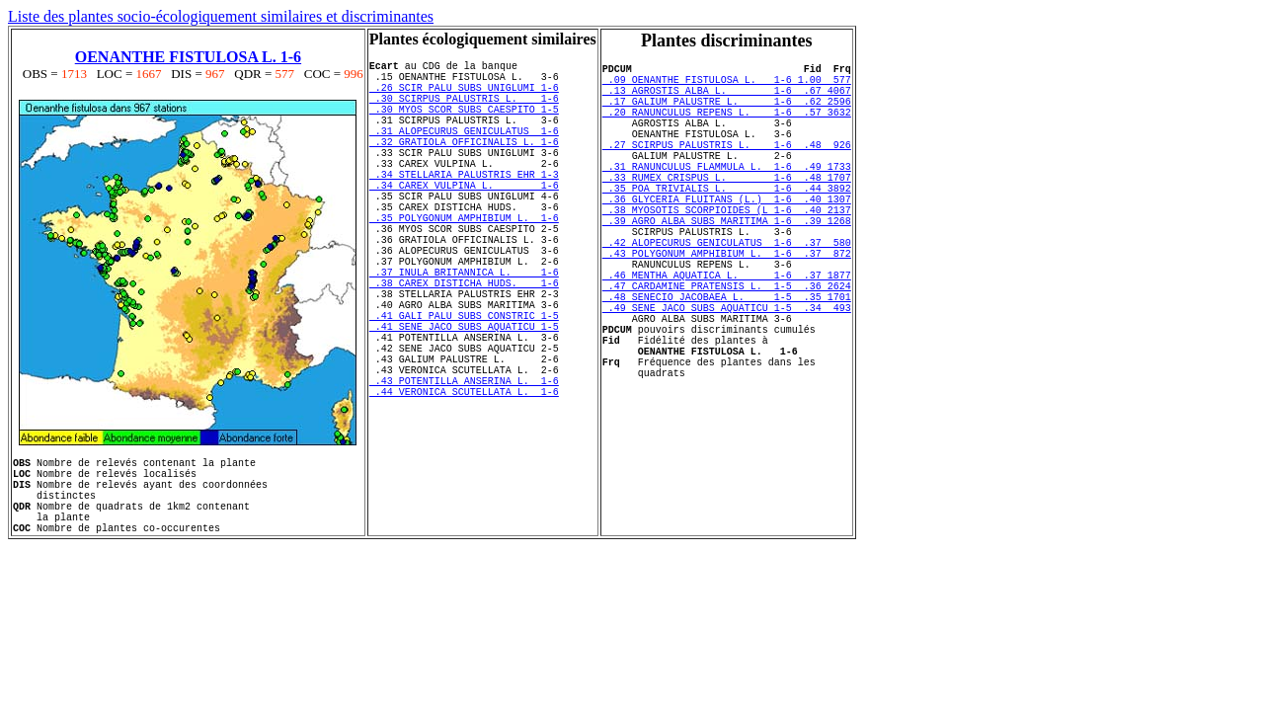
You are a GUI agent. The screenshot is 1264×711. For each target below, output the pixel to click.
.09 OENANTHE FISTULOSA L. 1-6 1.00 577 (726, 85)
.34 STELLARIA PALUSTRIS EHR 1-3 (464, 206)
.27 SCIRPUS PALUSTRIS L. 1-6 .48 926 (726, 168)
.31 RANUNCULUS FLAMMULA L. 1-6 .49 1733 (726, 195)
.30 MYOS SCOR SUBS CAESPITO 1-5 (464, 123)
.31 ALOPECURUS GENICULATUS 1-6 (464, 151)
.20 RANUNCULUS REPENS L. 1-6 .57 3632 (726, 126)
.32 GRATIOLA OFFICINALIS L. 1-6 (464, 165)
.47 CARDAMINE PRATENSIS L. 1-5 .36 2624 (726, 348)
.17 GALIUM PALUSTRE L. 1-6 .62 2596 (726, 112)
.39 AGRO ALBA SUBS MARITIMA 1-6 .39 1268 (726, 265)
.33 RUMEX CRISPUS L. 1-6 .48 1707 (726, 209)
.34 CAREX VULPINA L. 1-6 (464, 220)
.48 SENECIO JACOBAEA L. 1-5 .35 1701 (726, 361)
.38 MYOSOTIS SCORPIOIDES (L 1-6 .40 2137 (726, 251)
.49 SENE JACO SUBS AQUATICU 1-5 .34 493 (726, 375)
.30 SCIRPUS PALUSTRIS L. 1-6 (464, 110)
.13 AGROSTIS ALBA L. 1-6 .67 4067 (726, 99)
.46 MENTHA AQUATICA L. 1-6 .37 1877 (726, 334)
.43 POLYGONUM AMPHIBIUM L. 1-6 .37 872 (726, 306)
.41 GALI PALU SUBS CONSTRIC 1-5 (464, 386)
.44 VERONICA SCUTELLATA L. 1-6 (464, 483)
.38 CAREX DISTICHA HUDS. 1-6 (464, 345)
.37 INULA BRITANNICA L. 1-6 (464, 331)
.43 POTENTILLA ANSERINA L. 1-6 (464, 469)
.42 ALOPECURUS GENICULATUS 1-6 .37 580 (726, 292)
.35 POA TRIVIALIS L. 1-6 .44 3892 (726, 223)
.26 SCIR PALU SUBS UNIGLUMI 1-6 (464, 96)
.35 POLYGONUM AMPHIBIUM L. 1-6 (464, 262)
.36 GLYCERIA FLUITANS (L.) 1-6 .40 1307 (726, 237)
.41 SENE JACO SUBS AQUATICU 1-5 (464, 400)
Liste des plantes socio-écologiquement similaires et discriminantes (221, 16)
